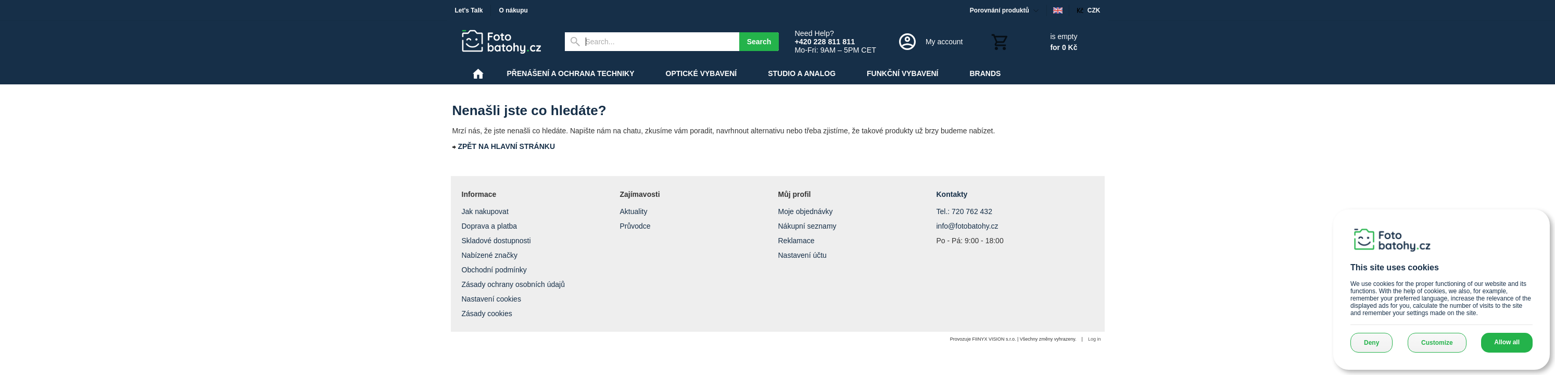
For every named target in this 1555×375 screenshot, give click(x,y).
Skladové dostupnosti (496, 240)
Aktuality (634, 211)
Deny (1371, 342)
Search (759, 42)
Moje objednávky (805, 211)
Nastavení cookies (491, 299)
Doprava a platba (489, 226)
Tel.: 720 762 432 (964, 211)
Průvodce (635, 226)
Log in (1094, 339)
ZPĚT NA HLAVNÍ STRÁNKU (506, 146)
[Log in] (930, 42)
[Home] (505, 42)
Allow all (1507, 342)
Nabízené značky (489, 255)
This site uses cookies (1394, 267)
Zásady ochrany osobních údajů (513, 284)
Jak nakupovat (485, 211)
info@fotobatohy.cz (967, 226)
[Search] (652, 41)
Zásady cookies (487, 313)
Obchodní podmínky (494, 270)
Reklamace (796, 240)
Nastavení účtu (802, 255)
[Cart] (1033, 42)
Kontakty (952, 194)
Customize (1437, 342)
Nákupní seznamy (807, 226)
